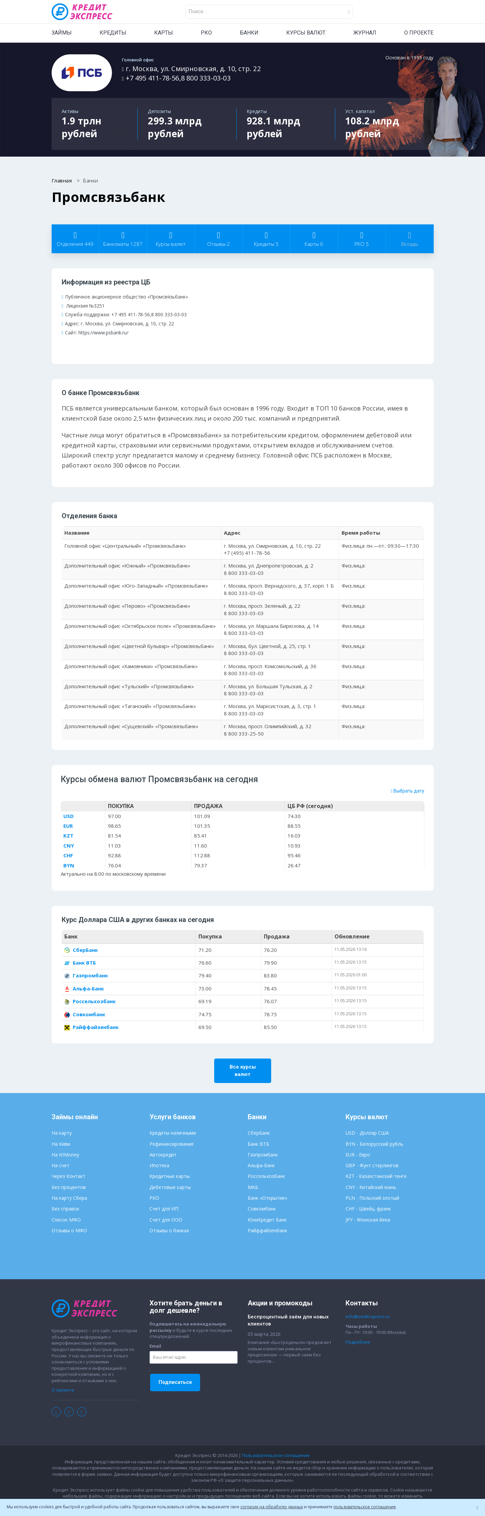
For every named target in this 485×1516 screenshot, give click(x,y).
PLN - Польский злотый (372, 1198)
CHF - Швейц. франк (368, 1209)
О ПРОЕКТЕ (418, 33)
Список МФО (66, 1220)
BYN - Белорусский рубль (374, 1144)
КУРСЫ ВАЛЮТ (305, 33)
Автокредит (163, 1155)
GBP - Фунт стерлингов (372, 1166)
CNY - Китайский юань (371, 1187)
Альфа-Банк (84, 988)
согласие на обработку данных (271, 1507)
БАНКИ (249, 33)
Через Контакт (68, 1177)
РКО (206, 33)
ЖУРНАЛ (364, 33)
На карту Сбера (69, 1198)
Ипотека (159, 1166)
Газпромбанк (86, 976)
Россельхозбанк (90, 1001)
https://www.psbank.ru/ (103, 332)
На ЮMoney (65, 1155)
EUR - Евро (358, 1155)
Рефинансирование (171, 1144)
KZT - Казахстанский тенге (376, 1177)
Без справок (65, 1209)
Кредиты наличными (172, 1133)
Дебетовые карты (170, 1187)
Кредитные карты (169, 1177)
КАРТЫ (163, 33)
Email (155, 1347)
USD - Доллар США (367, 1133)
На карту (62, 1133)
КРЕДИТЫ (113, 33)
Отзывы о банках (169, 1231)
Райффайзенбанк (91, 1027)
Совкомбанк (84, 1014)
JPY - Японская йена (368, 1220)
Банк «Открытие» (267, 1198)
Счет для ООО (165, 1220)
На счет (60, 1166)
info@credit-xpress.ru (368, 1317)
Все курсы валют (243, 1071)
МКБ (253, 1187)
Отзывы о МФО (69, 1231)
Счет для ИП (163, 1209)
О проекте (63, 1391)
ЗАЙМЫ (62, 33)
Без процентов (69, 1187)
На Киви (61, 1144)
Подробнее (358, 1343)
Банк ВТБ (80, 963)
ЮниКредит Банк (267, 1220)
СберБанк (81, 950)
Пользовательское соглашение (276, 1456)
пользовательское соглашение (365, 1507)
